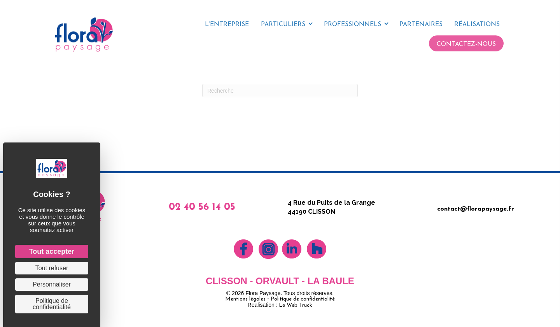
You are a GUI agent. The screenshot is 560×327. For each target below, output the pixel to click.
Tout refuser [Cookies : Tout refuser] (51, 268)
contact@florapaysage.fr (475, 209)
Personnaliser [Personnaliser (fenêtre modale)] (52, 284)
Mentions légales (245, 299)
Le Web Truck (295, 305)
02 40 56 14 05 (202, 207)
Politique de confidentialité (303, 299)
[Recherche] (280, 90)
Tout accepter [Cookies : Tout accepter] (52, 251)
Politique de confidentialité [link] (52, 303)
